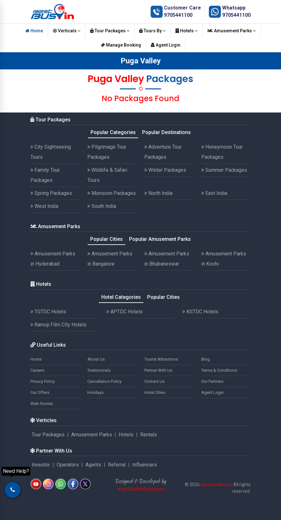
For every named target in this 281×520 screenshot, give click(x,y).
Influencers (144, 465)
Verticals (66, 30)
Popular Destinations (166, 132)
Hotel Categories (121, 297)
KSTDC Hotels (200, 312)
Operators (68, 465)
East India (214, 193)
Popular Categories (113, 132)
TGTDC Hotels (48, 312)
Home (34, 30)
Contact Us (154, 381)
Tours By (152, 30)
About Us (96, 359)
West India (44, 206)
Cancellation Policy (104, 381)
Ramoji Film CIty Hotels (58, 325)
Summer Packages (224, 170)
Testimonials (98, 370)
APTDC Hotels (124, 312)
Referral (117, 465)
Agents (93, 465)
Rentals (148, 435)
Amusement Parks (231, 30)
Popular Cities (106, 239)
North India (158, 193)
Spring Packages (51, 193)
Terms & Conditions (219, 370)
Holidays (95, 392)
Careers (37, 370)
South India (101, 206)
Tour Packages (109, 30)
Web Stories (41, 403)
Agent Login (165, 45)
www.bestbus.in (216, 484)
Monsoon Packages (111, 193)
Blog (205, 359)
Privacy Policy (42, 381)
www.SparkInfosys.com (140, 488)
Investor (41, 465)
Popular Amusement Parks (160, 239)
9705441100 (178, 15)
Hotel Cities (154, 392)
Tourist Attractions (161, 359)
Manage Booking (121, 45)
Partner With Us (158, 370)
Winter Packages (165, 170)
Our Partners (212, 381)
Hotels (186, 30)
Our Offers (39, 392)
